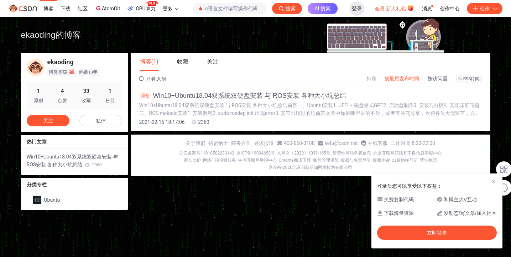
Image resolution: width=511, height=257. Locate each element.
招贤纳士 (218, 143)
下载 (66, 8)
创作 (485, 8)
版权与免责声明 (356, 160)
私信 (101, 121)
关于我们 (195, 143)
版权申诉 (381, 160)
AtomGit (107, 8)
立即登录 (437, 233)
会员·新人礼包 (394, 7)
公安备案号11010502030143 (206, 153)
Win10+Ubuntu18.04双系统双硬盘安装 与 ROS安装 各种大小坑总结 (242, 95)
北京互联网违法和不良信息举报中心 (407, 153)
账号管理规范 (326, 160)
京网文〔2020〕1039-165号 (303, 153)
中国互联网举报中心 (257, 160)
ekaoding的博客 (51, 35)
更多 (170, 8)
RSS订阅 (469, 78)
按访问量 (438, 78)
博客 (48, 8)
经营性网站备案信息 (352, 153)
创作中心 (450, 8)
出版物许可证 (405, 160)
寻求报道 (264, 143)
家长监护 (192, 160)
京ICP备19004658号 (255, 153)
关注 (48, 121)
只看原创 (152, 79)
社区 (83, 8)
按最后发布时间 (401, 78)
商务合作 (241, 143)
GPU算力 (142, 6)
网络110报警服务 (219, 160)
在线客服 (378, 143)
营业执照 (428, 160)
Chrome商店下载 (295, 160)
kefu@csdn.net (341, 143)
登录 (357, 8)
